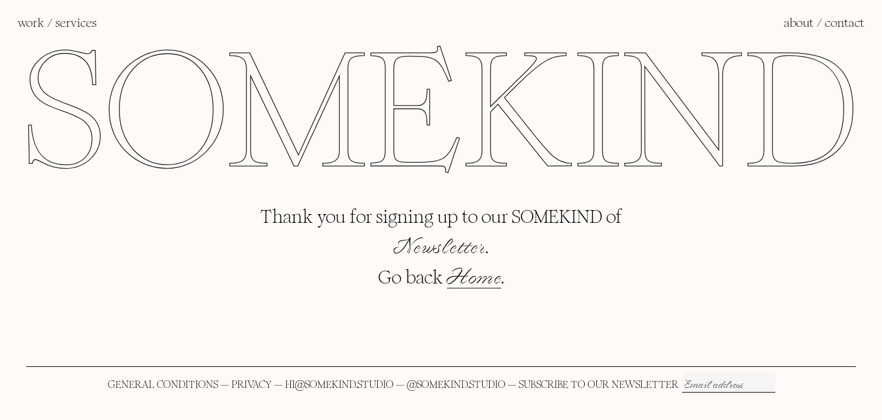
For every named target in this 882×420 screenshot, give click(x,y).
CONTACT (845, 23)
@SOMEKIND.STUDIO (456, 384)
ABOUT (799, 23)
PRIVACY (251, 384)
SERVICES (76, 23)
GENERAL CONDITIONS (163, 384)
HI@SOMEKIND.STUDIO (339, 384)
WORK (30, 23)
